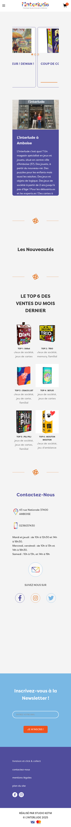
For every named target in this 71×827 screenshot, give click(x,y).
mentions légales (22, 777)
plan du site (19, 785)
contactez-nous (21, 769)
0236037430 (27, 525)
